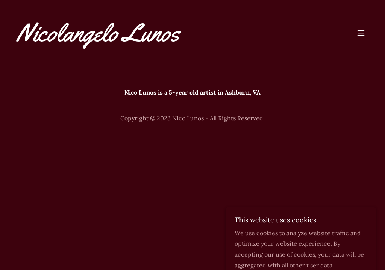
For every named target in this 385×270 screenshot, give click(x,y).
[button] (360, 33)
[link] (98, 39)
